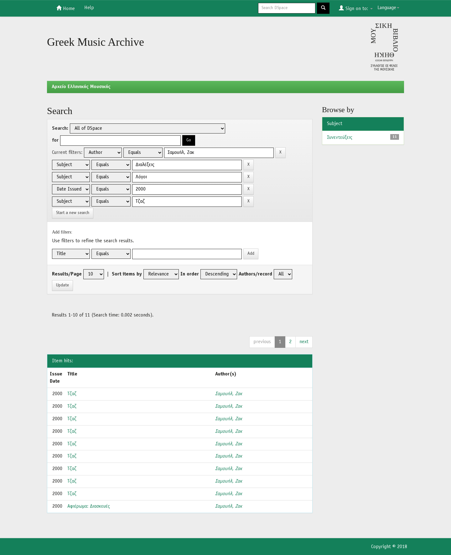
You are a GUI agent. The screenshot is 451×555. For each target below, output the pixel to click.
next (303, 341)
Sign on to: (356, 8)
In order (189, 274)
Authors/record (255, 274)
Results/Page (67, 274)
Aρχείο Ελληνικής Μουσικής (81, 86)
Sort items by (127, 274)
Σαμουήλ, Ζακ (228, 393)
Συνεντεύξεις (339, 137)
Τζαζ (71, 393)
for (55, 140)
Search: (60, 128)
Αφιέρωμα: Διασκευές (88, 506)
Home (65, 8)
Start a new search (72, 213)
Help (89, 7)
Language (388, 7)
